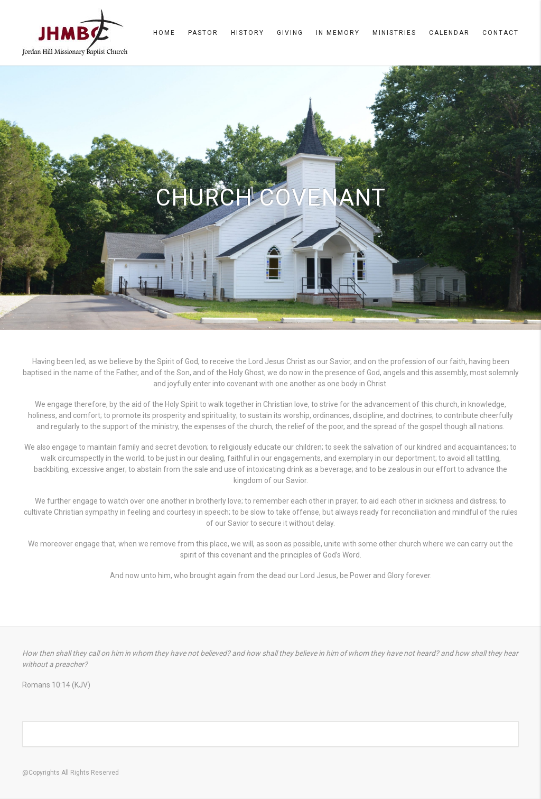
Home (164, 32)
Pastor (203, 32)
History (247, 32)
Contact (500, 32)
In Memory (338, 32)
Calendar (449, 32)
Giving (290, 32)
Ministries (394, 32)
